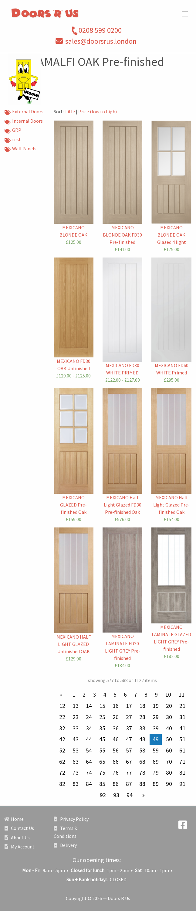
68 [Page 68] (142, 761)
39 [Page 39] (156, 728)
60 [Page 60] (169, 750)
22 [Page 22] (62, 717)
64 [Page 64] (89, 761)
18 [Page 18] (142, 705)
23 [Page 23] (76, 717)
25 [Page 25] (102, 717)
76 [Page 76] (116, 772)
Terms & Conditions (65, 832)
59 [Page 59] (156, 750)
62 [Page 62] (62, 761)
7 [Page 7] (135, 694)
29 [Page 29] (156, 717)
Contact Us (19, 828)
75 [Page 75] (102, 772)
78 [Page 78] (142, 772)
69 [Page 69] (156, 761)
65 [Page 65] (102, 761)
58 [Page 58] (142, 750)
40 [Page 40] (169, 728)
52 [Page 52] (62, 750)
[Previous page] (62, 694)
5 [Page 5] (115, 694)
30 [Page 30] (169, 717)
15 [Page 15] (102, 705)
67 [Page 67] (129, 761)
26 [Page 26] (116, 717)
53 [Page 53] (76, 750)
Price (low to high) (97, 111)
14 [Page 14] (89, 705)
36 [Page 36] (116, 728)
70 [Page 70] (169, 761)
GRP (13, 130)
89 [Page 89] (156, 783)
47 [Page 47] (129, 739)
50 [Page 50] (169, 739)
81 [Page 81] (182, 772)
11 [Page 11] (181, 694)
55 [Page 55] (102, 750)
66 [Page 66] (116, 761)
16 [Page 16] (116, 705)
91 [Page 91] (182, 783)
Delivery (65, 845)
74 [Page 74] (89, 772)
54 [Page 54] (89, 750)
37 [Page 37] (129, 728)
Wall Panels (20, 149)
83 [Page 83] (76, 783)
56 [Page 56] (116, 750)
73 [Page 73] (76, 772)
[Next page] (142, 795)
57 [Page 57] (129, 750)
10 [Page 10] (168, 694)
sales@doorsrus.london (101, 41)
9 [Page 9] (156, 694)
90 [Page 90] (169, 783)
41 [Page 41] (182, 728)
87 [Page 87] (129, 783)
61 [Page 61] (182, 750)
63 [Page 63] (76, 761)
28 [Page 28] (142, 717)
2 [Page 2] (84, 694)
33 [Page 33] (76, 728)
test (13, 140)
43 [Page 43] (76, 739)
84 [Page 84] (89, 783)
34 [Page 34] (89, 728)
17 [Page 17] (129, 705)
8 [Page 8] (145, 694)
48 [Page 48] (142, 739)
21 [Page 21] (182, 705)
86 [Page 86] (116, 783)
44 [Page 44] (89, 739)
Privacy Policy (71, 819)
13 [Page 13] (76, 705)
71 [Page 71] (182, 761)
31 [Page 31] (182, 717)
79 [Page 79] (156, 772)
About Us (17, 837)
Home (14, 819)
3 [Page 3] (94, 694)
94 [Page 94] (130, 795)
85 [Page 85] (102, 783)
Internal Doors (24, 121)
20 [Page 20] (169, 705)
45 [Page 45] (102, 739)
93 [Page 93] (116, 795)
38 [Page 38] (142, 728)
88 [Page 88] (142, 783)
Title (70, 111)
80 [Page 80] (169, 772)
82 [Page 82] (62, 783)
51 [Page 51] (182, 739)
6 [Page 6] (125, 694)
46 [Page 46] (116, 739)
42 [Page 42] (62, 739)
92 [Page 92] (103, 795)
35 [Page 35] (102, 728)
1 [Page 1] (73, 694)
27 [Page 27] (129, 717)
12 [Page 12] (62, 705)
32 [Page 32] (62, 728)
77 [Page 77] (129, 772)
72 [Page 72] (62, 772)
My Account (20, 847)
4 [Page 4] (104, 694)
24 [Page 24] (89, 717)
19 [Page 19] (156, 705)
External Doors (24, 112)
